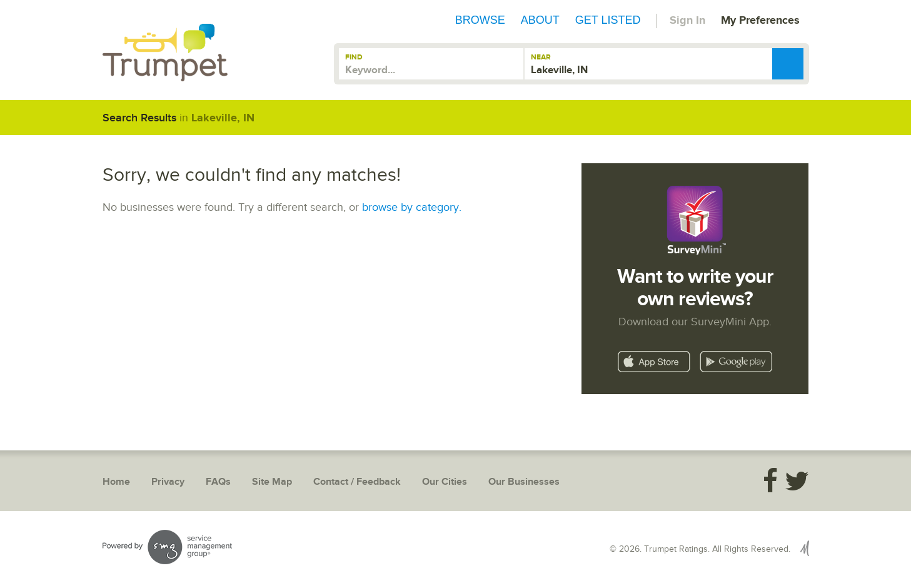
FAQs (218, 482)
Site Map (272, 482)
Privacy (167, 482)
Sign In (687, 21)
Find (354, 57)
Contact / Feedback (357, 482)
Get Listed (608, 20)
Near (541, 57)
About (540, 20)
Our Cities (444, 482)
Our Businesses (524, 482)
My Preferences (760, 21)
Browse (480, 20)
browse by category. (411, 207)
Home (116, 482)
